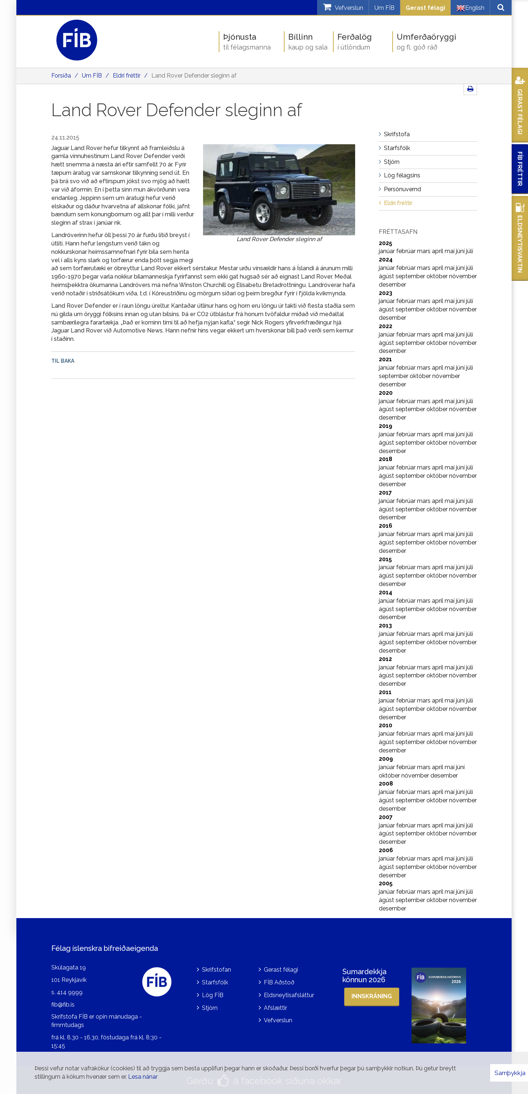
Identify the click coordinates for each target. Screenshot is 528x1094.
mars (424, 251)
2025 (385, 243)
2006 (386, 850)
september (411, 276)
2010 (385, 725)
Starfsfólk (215, 982)
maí (450, 251)
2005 (386, 883)
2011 (385, 692)
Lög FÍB (212, 995)
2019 (385, 425)
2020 (386, 392)
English (470, 8)
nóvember (463, 276)
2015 (385, 559)
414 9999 (70, 992)
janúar (387, 251)
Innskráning (372, 996)
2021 (385, 359)
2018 (385, 459)
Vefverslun (278, 1020)
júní (461, 251)
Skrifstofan (216, 969)
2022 (385, 326)
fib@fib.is (63, 1004)
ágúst (387, 276)
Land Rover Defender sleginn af (194, 75)
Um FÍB (384, 7)
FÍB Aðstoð (279, 982)
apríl (438, 251)
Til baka (62, 361)
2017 (385, 492)
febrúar (406, 251)
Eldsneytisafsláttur (289, 995)
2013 (385, 625)
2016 (385, 525)
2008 (386, 783)
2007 (386, 817)
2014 (385, 592)
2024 (386, 259)
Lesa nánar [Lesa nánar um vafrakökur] (143, 1076)
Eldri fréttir (126, 75)
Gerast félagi (425, 7)
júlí (469, 251)
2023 (385, 293)
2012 (385, 659)
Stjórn (210, 1007)
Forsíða (61, 75)
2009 (386, 758)
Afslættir (275, 1007)
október (437, 276)
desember (392, 284)
